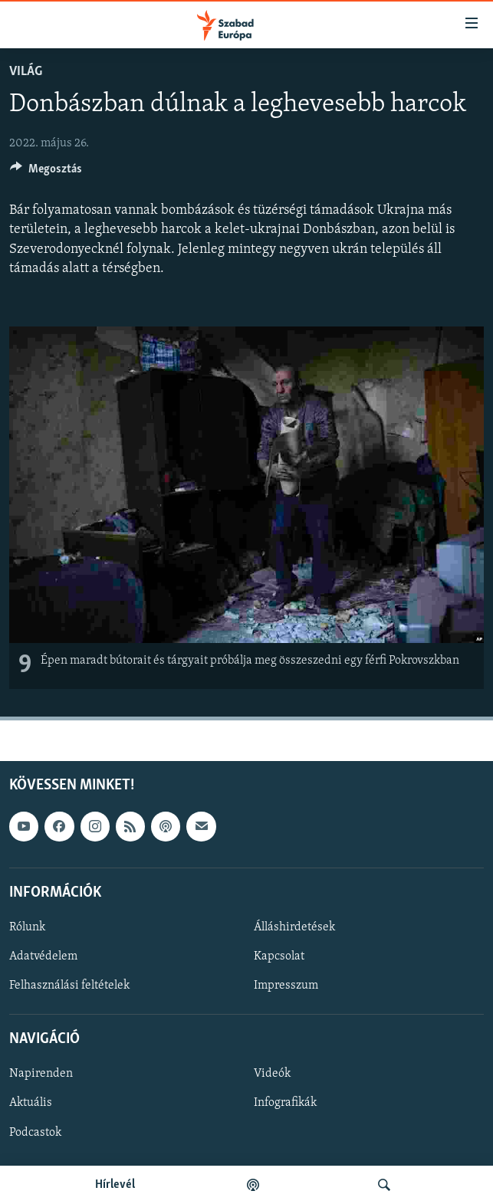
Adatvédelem (43, 956)
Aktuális (30, 1103)
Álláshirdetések (294, 927)
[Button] (46, 172)
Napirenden (41, 1074)
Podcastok (35, 1132)
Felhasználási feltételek (69, 985)
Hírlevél (115, 1185)
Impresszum (286, 985)
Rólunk (27, 927)
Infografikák (285, 1103)
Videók (272, 1074)
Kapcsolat (279, 956)
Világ (25, 71)
